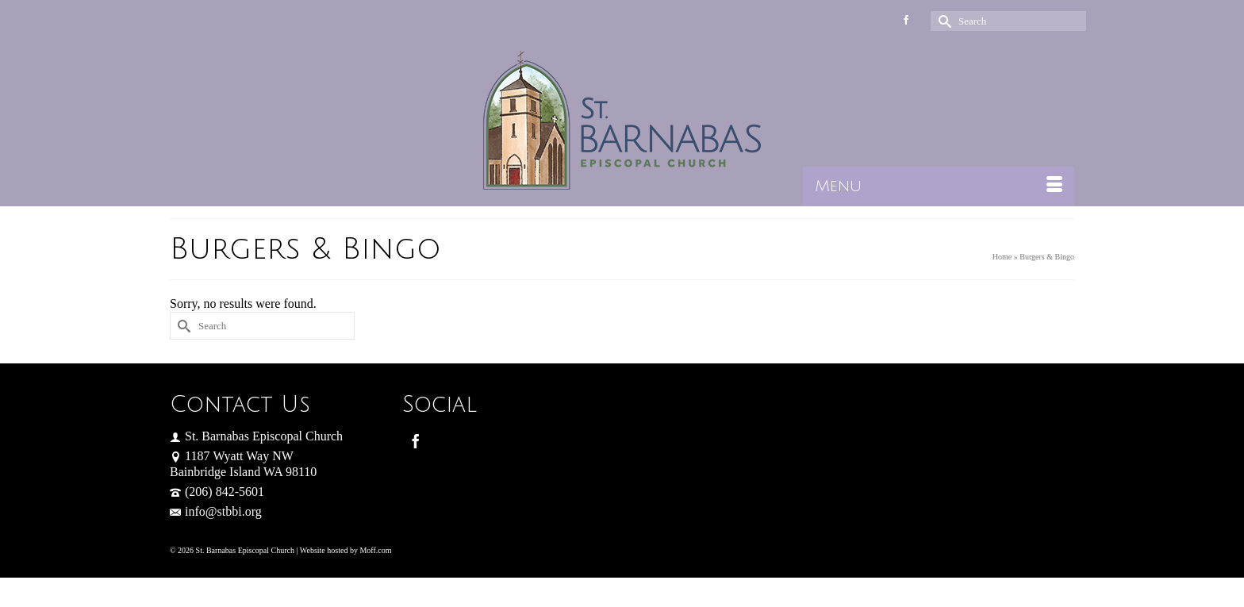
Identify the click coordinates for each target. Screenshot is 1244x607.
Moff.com (375, 550)
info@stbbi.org (216, 511)
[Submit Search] (942, 21)
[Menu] (938, 186)
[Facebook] (416, 440)
